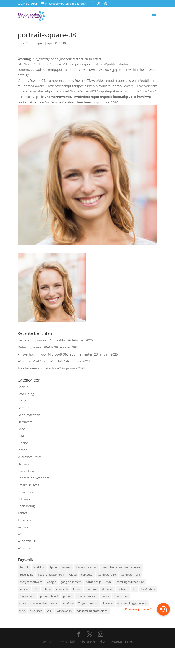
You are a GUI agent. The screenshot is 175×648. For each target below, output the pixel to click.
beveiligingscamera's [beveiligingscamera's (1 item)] (51, 574)
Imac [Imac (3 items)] (108, 582)
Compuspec (35, 43)
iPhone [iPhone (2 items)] (47, 589)
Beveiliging (26, 394)
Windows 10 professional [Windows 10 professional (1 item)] (92, 611)
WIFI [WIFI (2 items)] (49, 611)
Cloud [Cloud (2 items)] (73, 574)
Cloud (22, 401)
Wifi (20, 534)
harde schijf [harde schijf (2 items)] (93, 582)
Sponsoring (26, 506)
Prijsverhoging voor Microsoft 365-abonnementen (55, 354)
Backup (23, 387)
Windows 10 (27, 541)
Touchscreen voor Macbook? (39, 368)
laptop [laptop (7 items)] (77, 589)
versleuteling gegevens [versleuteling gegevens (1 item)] (132, 603)
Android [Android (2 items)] (24, 567)
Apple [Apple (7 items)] (53, 567)
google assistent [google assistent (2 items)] (71, 582)
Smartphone (27, 492)
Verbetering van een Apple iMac (42, 340)
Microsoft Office (30, 457)
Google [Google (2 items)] (51, 582)
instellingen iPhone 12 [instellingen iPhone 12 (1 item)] (130, 582)
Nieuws (23, 464)
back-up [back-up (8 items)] (66, 567)
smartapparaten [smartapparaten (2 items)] (86, 596)
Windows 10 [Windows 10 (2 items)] (64, 611)
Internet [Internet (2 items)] (24, 589)
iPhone (23, 443)
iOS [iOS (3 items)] (36, 589)
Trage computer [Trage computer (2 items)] (88, 603)
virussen (24, 527)
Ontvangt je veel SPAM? (35, 347)
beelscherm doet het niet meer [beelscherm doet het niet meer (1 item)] (121, 567)
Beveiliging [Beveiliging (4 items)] (26, 574)
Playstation (26, 471)
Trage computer (30, 520)
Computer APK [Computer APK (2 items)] (107, 574)
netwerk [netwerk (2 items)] (123, 589)
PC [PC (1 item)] (134, 589)
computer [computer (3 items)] (87, 574)
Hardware (25, 422)
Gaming (23, 408)
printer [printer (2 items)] (67, 596)
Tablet (22, 513)
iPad (21, 436)
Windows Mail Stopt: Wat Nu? (40, 361)
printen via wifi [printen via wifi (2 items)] (49, 596)
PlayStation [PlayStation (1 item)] (148, 589)
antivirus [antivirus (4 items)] (39, 567)
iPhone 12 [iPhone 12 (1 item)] (62, 589)
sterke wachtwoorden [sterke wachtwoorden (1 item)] (33, 603)
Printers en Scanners (33, 478)
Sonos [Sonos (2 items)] (105, 596)
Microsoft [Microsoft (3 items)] (107, 589)
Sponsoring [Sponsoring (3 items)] (121, 596)
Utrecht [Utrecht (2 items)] (108, 603)
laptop (22, 450)
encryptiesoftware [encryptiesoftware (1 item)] (30, 582)
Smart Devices (28, 485)
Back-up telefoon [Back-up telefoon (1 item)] (86, 567)
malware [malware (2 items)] (91, 589)
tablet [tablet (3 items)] (55, 603)
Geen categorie (29, 415)
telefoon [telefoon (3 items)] (68, 603)
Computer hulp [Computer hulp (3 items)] (130, 574)
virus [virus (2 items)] (22, 611)
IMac (21, 429)
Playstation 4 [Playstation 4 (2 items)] (27, 596)
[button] (163, 609)
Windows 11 (27, 548)
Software (24, 499)
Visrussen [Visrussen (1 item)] (36, 611)
